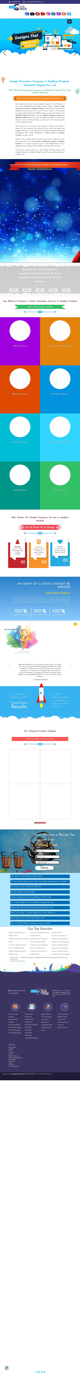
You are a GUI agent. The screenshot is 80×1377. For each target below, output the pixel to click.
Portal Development (63, 1014)
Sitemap (11, 1054)
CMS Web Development (31, 1038)
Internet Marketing (46, 1017)
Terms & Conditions (14, 1066)
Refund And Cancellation (15, 1057)
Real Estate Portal (63, 1022)
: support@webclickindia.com (33, 2)
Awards (11, 1063)
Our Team (11, 1064)
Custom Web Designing (15, 1033)
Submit (44, 868)
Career (10, 1050)
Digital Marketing (46, 1014)
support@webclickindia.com (17, 961)
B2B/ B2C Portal (62, 1017)
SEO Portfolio (12, 1047)
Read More (14, 290)
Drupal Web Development (28, 1029)
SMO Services (45, 1022)
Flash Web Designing (14, 1030)
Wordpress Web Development (29, 1021)
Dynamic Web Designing (15, 1027)
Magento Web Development (29, 1015)
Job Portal (60, 1025)
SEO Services (45, 1019)
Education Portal (62, 1027)
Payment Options (13, 1056)
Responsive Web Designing (13, 1021)
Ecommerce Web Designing (13, 1015)
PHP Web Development (31, 1024)
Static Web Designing (14, 1024)
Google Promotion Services (46, 1029)
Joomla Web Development (28, 1034)
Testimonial (12, 1061)
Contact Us (12, 1052)
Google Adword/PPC (47, 1025)
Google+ (26, 1074)
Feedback (11, 1049)
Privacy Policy (12, 1059)
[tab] (35, 823)
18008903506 (14, 959)
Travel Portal (61, 1019)
